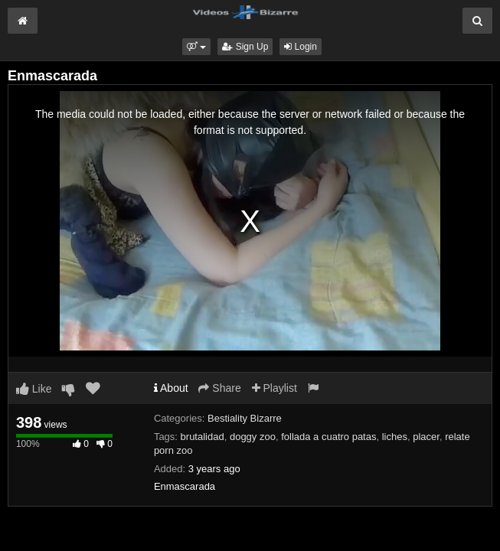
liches (394, 436)
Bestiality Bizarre (245, 418)
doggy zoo (253, 436)
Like (34, 389)
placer (426, 436)
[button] (196, 46)
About (171, 388)
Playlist (274, 388)
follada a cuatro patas (328, 436)
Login (300, 46)
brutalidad (202, 436)
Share (219, 388)
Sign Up (245, 46)
